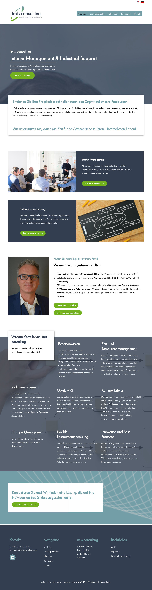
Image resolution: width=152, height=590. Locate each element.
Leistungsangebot (91, 15)
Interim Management (97, 160)
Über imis (108, 15)
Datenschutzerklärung (120, 556)
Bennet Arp (106, 581)
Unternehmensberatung (37, 210)
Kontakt (137, 15)
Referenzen (123, 15)
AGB (113, 546)
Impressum (115, 551)
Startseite (73, 15)
